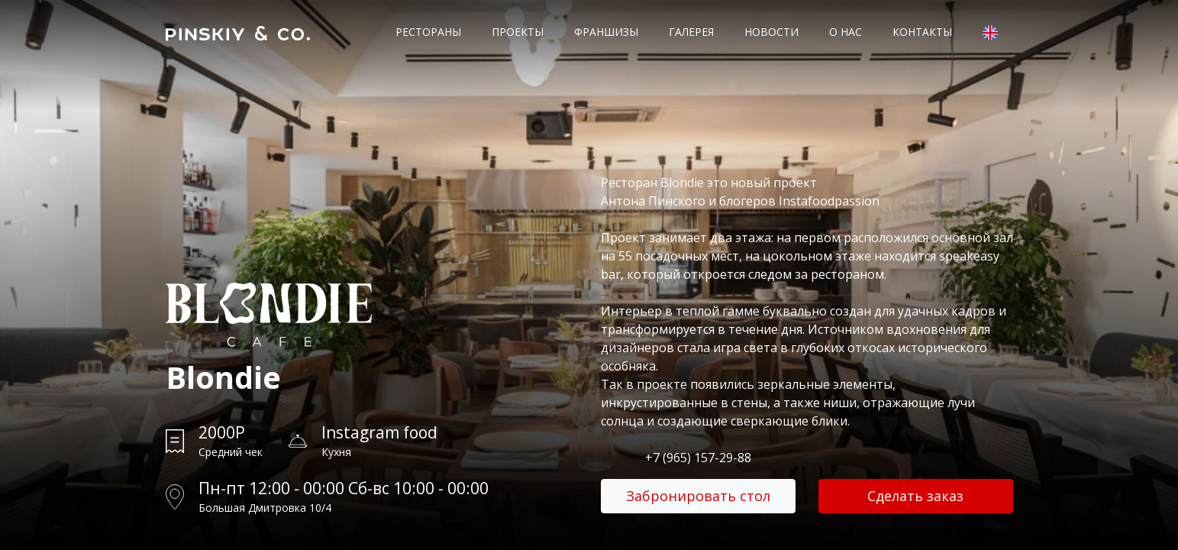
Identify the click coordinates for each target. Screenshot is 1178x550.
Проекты (518, 31)
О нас (845, 31)
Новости (771, 31)
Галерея (691, 31)
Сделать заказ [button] (915, 496)
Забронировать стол (698, 496)
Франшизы (606, 31)
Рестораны (428, 31)
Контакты (922, 31)
